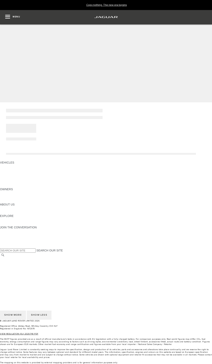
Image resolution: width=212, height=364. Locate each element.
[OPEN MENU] (12, 17)
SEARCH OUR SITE (49, 250)
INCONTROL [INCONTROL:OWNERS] (8, 196)
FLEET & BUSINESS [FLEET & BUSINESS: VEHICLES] (13, 177)
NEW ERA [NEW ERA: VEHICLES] (6, 185)
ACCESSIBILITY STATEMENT (19, 282)
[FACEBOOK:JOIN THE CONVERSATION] (9, 242)
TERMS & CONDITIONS (16, 266)
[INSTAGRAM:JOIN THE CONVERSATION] (10, 231)
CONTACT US (9, 270)
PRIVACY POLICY (12, 274)
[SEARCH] (3, 255)
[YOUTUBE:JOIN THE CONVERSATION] (8, 238)
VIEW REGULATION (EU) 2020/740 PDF (19, 334)
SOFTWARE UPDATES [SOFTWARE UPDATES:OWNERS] (15, 200)
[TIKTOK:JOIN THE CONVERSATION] (6, 235)
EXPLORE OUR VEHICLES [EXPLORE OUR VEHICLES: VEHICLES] (18, 170)
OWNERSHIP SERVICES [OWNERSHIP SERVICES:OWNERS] (16, 193)
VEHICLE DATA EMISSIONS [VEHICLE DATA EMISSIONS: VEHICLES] (18, 181)
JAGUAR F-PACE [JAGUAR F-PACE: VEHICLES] (11, 166)
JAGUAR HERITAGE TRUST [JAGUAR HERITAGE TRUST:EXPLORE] (18, 223)
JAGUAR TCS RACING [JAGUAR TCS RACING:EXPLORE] (15, 219)
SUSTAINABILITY (11, 212)
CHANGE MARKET (12, 259)
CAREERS (7, 262)
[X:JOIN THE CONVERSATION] (3, 246)
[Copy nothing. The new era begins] (106, 5)
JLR (2, 208)
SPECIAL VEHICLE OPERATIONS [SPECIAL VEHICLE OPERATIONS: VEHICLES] (22, 174)
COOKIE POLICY (11, 278)
